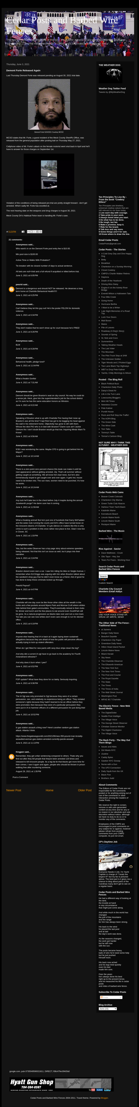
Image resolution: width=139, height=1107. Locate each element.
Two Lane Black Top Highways (115, 366)
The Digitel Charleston (111, 730)
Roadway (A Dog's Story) (112, 331)
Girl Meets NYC (108, 750)
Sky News (105, 657)
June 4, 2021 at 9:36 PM (27, 683)
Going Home (107, 300)
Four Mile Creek (108, 297)
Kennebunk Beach (109, 514)
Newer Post (13, 790)
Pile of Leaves (107, 327)
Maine (104, 324)
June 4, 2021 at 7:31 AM (27, 382)
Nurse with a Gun (109, 764)
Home (50, 790)
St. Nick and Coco (109, 338)
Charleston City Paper (111, 640)
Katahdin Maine (108, 510)
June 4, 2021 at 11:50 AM (27, 507)
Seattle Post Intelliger (111, 716)
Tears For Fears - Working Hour (115, 560)
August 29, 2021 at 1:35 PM (28, 771)
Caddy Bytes (107, 757)
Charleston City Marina (111, 500)
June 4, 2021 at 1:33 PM (27, 535)
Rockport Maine (108, 524)
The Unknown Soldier (111, 359)
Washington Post (109, 696)
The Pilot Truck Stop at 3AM (114, 355)
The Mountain (107, 352)
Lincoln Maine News (110, 650)
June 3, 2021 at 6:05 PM (27, 275)
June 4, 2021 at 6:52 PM (27, 666)
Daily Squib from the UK (112, 771)
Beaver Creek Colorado (112, 496)
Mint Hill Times (108, 401)
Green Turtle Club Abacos (113, 503)
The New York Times (110, 671)
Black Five (106, 775)
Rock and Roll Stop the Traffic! (115, 415)
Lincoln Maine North (110, 517)
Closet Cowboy (108, 270)
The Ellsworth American (112, 664)
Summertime (107, 341)
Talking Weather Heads (111, 345)
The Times (106, 685)
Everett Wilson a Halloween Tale (116, 293)
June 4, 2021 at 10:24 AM (27, 487)
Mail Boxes (106, 320)
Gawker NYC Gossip (110, 761)
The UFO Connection (111, 768)
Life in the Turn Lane (110, 394)
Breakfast (105, 263)
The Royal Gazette (109, 678)
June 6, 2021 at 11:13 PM (27, 743)
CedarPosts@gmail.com (110, 243)
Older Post (85, 790)
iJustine (104, 754)
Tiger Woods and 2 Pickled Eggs (116, 362)
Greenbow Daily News (111, 643)
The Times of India (109, 689)
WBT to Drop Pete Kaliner (113, 369)
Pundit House (107, 411)
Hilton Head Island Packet (113, 647)
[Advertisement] (30, 817)
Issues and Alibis (109, 746)
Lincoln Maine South (110, 521)
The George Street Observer (114, 723)
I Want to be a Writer (110, 307)
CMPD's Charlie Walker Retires (115, 273)
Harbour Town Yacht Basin (113, 507)
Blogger (104, 1098)
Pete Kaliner (106, 408)
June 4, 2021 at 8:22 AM (27, 405)
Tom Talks (105, 429)
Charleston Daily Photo (111, 387)
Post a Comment (20, 777)
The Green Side (108, 422)
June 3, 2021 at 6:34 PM (27, 315)
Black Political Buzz (110, 383)
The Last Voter (108, 348)
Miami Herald (107, 654)
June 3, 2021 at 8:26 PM (27, 332)
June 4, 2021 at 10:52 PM (27, 714)
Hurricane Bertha (109, 304)
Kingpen (20, 752)
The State (105, 682)
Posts (104, 997)
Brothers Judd (107, 778)
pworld (19, 284)
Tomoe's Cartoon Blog (111, 436)
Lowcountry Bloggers (110, 397)
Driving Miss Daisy (109, 284)
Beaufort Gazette (109, 636)
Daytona (105, 277)
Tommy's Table (108, 432)
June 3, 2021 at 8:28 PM (27, 349)
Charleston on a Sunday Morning (116, 266)
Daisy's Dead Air (108, 390)
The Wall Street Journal (112, 692)
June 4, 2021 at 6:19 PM (27, 623)
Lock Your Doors (108, 317)
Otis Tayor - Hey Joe (110, 556)
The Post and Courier (111, 675)
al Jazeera (106, 629)
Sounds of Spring (109, 334)
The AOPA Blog (108, 418)
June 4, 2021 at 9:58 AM (27, 436)
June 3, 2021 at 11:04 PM (27, 365)
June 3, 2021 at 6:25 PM (27, 295)
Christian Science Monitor (113, 726)
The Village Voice (109, 719)
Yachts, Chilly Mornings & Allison (116, 373)
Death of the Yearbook (111, 280)
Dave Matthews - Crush (112, 553)
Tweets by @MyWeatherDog (112, 92)
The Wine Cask (108, 425)
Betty (103, 259)
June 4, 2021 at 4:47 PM (27, 589)
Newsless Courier (109, 404)
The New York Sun (109, 668)
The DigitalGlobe (109, 712)
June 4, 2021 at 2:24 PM (27, 558)
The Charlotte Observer (112, 661)
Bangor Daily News (110, 633)
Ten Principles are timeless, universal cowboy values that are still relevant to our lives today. (114, 208)
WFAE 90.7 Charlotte (111, 699)
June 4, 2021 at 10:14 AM (27, 456)
